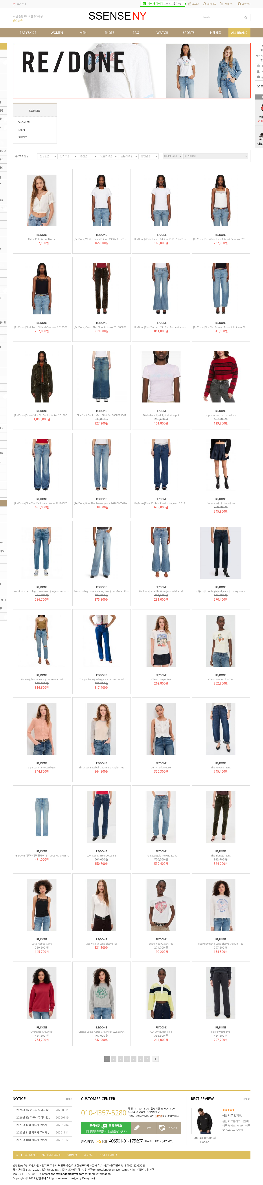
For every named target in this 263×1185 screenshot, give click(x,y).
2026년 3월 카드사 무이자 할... (33, 1110)
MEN (21, 129)
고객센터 (246, 4)
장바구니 (228, 4)
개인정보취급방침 (51, 1155)
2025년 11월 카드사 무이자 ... (33, 1132)
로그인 (195, 4)
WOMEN (24, 122)
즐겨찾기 (21, 4)
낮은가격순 (106, 156)
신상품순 (44, 156)
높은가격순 (127, 156)
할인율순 (146, 156)
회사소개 (30, 1155)
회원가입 (211, 4)
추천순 (83, 156)
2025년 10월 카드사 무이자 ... (33, 1140)
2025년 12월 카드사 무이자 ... (33, 1125)
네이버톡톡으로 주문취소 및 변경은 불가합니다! (106, 1128)
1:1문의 (158, 1116)
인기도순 (65, 156)
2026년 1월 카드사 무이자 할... (33, 1117)
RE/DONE (34, 110)
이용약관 (72, 1155)
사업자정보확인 (108, 1155)
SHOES (23, 137)
